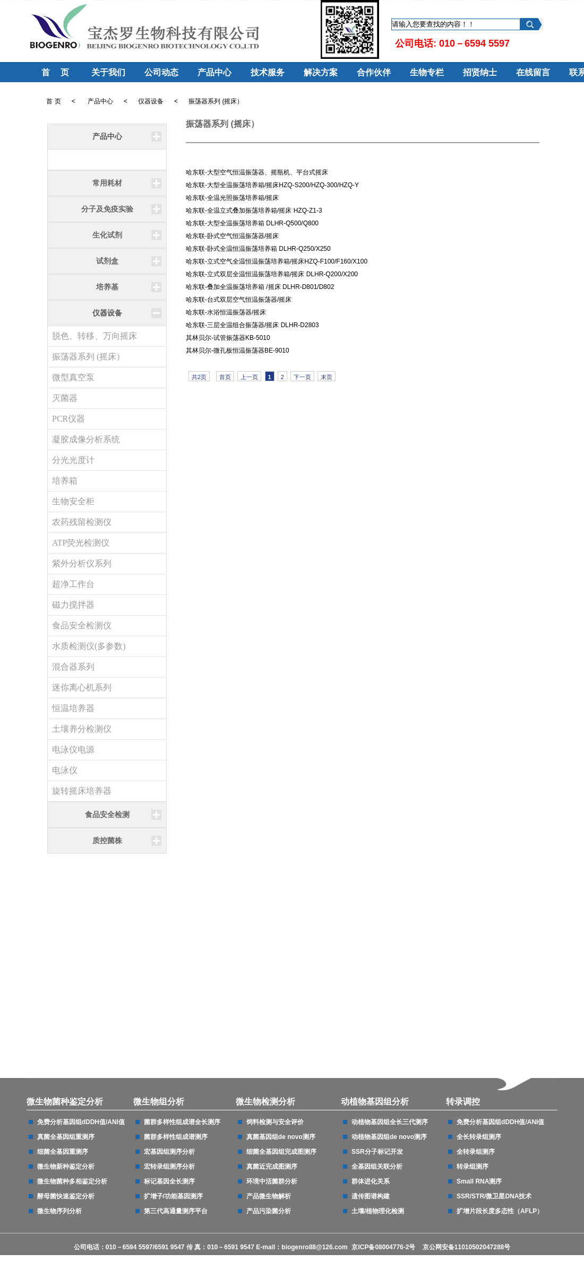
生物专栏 (425, 72)
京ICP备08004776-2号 (384, 1247)
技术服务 (265, 72)
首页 (225, 377)
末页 (326, 377)
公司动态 (159, 72)
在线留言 (531, 72)
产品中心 (212, 72)
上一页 (249, 377)
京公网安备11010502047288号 (466, 1247)
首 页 (53, 72)
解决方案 (318, 72)
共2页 (199, 377)
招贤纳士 (478, 72)
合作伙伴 (372, 72)
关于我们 (106, 72)
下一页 (302, 377)
